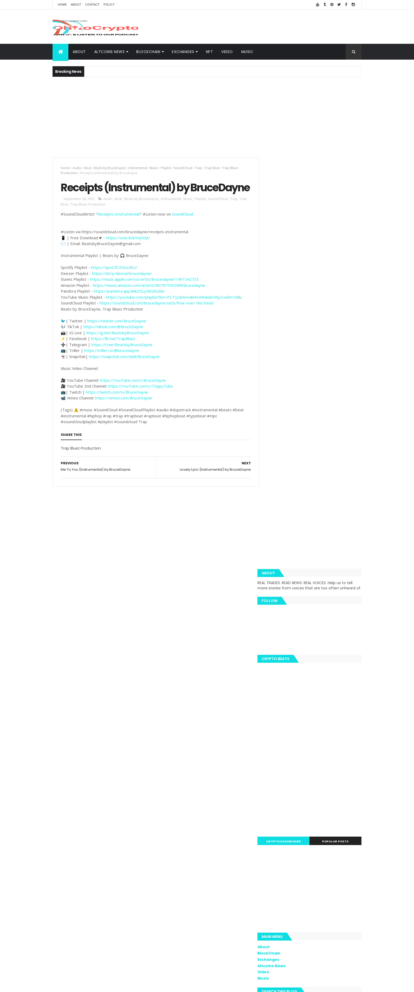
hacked (321, 799)
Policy (109, 4)
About (76, 4)
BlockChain (148, 51)
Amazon (290, 826)
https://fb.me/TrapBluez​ (113, 352)
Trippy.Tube (278, 780)
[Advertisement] (265, 27)
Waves (273, 845)
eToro (311, 790)
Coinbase (276, 762)
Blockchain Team (282, 799)
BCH (271, 808)
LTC (324, 780)
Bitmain (342, 826)
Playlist (166, 168)
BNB (330, 771)
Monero (288, 808)
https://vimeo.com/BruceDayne (123, 412)
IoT (304, 836)
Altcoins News (109, 51)
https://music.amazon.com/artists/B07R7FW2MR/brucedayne (149, 299)
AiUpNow (169, 985)
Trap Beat (212, 168)
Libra (337, 799)
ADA (326, 790)
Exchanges (183, 51)
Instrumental (137, 168)
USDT (352, 836)
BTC (313, 753)
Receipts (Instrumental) (118, 228)
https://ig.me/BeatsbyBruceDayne (117, 347)
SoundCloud (183, 168)
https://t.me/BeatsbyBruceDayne (121, 358)
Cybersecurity (334, 753)
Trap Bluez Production (88, 218)
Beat (87, 168)
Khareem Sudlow (129, 985)
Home (62, 4)
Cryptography (279, 753)
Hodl (328, 817)
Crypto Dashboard (289, 440)
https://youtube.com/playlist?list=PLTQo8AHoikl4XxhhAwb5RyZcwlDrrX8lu (174, 311)
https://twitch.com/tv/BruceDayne (117, 406)
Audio (77, 168)
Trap (198, 168)
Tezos (336, 808)
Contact (92, 4)
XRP (300, 753)
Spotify (314, 771)
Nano (318, 836)
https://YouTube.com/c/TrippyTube (140, 400)
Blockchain (343, 762)
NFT (209, 51)
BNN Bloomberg (316, 826)
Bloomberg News (282, 836)
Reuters (335, 836)
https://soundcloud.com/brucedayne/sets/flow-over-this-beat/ (157, 317)
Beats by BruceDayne (110, 168)
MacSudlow (277, 771)
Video (227, 51)
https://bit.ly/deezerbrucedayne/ (122, 287)
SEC (303, 808)
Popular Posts (337, 440)
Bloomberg (309, 817)
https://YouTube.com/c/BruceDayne (133, 394)
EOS (306, 799)
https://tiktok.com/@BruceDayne (113, 341)
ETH (294, 762)
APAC (272, 826)
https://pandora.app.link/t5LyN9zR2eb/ (129, 305)
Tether (318, 808)
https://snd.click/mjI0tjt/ (128, 252)
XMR (351, 799)
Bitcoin (339, 780)
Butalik (341, 790)
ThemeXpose (188, 985)
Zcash (291, 845)
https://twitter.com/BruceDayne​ (116, 335)
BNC (290, 817)
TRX (271, 790)
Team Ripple (304, 780)
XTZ (341, 817)
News (297, 771)
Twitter (274, 817)
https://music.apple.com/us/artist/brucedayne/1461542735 (144, 293)
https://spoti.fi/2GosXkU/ (114, 281)
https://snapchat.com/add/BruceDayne (124, 370)
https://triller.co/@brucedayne (111, 364)
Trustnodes (290, 790)
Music (247, 51)
